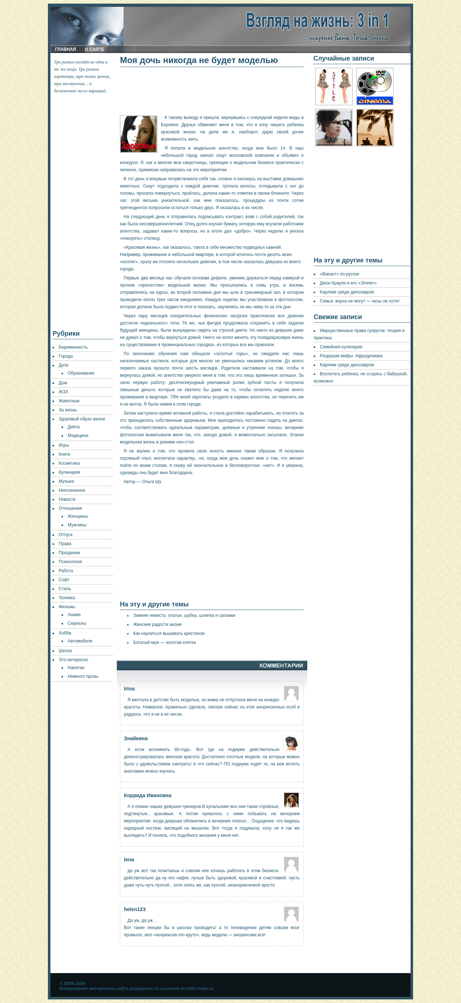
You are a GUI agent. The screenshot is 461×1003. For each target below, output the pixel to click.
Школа (65, 650)
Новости (67, 499)
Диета (74, 426)
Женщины (78, 516)
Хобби (65, 633)
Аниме (74, 614)
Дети (63, 365)
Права (65, 543)
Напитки (76, 667)
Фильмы (67, 606)
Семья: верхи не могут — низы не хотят (360, 301)
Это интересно (73, 659)
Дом (63, 382)
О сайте (94, 49)
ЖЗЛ (63, 391)
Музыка (66, 481)
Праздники (69, 552)
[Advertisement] (83, 212)
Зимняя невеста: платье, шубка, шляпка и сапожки (184, 615)
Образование (81, 373)
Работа (66, 570)
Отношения (70, 508)
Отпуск (65, 534)
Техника (67, 597)
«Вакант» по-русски (339, 274)
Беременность (73, 347)
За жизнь (68, 409)
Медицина (78, 435)
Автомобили (80, 641)
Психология (70, 561)
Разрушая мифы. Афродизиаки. (352, 355)
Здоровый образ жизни (82, 418)
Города (66, 356)
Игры (64, 445)
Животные (69, 400)
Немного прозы (83, 676)
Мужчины (77, 524)
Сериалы (77, 623)
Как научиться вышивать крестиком (169, 633)
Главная (65, 49)
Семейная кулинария (341, 346)
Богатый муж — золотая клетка (164, 642)
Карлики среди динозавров (347, 292)
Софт (64, 579)
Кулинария (69, 472)
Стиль (65, 588)
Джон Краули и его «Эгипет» (348, 283)
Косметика (69, 463)
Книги (64, 454)
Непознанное (72, 490)
